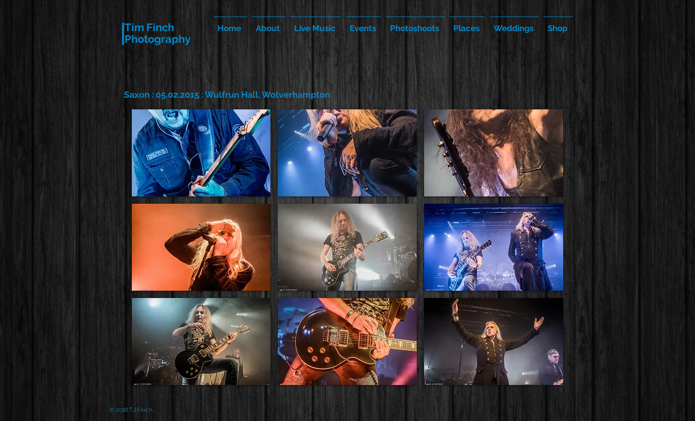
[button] (201, 152)
